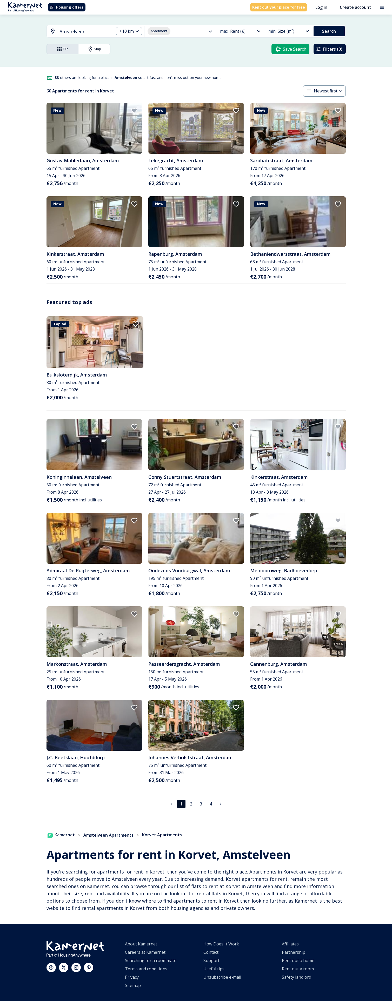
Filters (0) (329, 49)
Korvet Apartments (162, 834)
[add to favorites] (134, 110)
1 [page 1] (181, 804)
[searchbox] (85, 31)
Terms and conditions (146, 969)
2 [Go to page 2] (191, 804)
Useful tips (213, 969)
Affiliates (290, 944)
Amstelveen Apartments (108, 835)
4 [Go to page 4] (211, 804)
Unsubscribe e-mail (222, 977)
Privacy (132, 977)
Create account (355, 7)
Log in (321, 7)
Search (329, 31)
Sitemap (133, 985)
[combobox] (77, 32)
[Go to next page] (221, 804)
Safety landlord (296, 977)
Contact (210, 952)
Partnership (293, 952)
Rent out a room (298, 969)
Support (211, 960)
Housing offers (66, 7)
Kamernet (61, 835)
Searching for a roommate (150, 960)
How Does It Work (221, 944)
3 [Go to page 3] (201, 804)
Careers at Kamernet (145, 952)
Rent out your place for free (278, 7)
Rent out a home (298, 960)
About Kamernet (141, 944)
